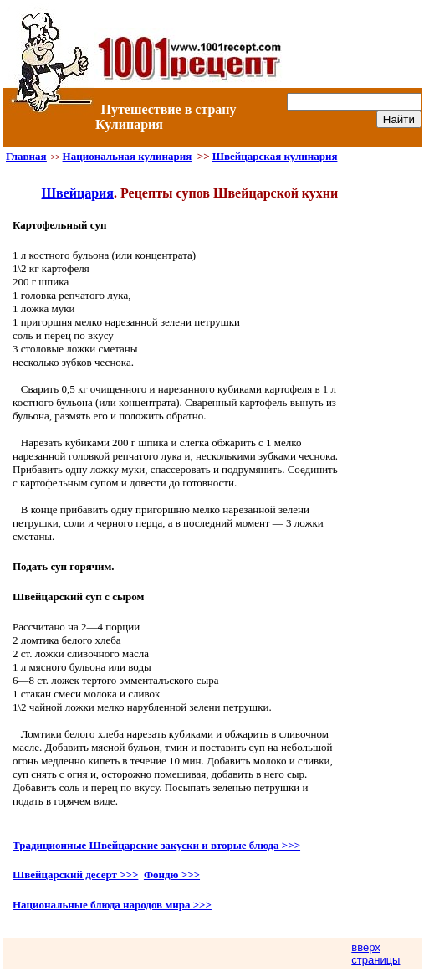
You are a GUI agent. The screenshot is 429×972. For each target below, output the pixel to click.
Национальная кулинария (127, 156)
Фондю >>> (172, 874)
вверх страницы (375, 953)
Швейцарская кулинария (275, 156)
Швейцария (77, 193)
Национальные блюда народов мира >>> (112, 904)
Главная (26, 156)
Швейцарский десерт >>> (75, 874)
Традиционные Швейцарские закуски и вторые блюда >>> (156, 845)
